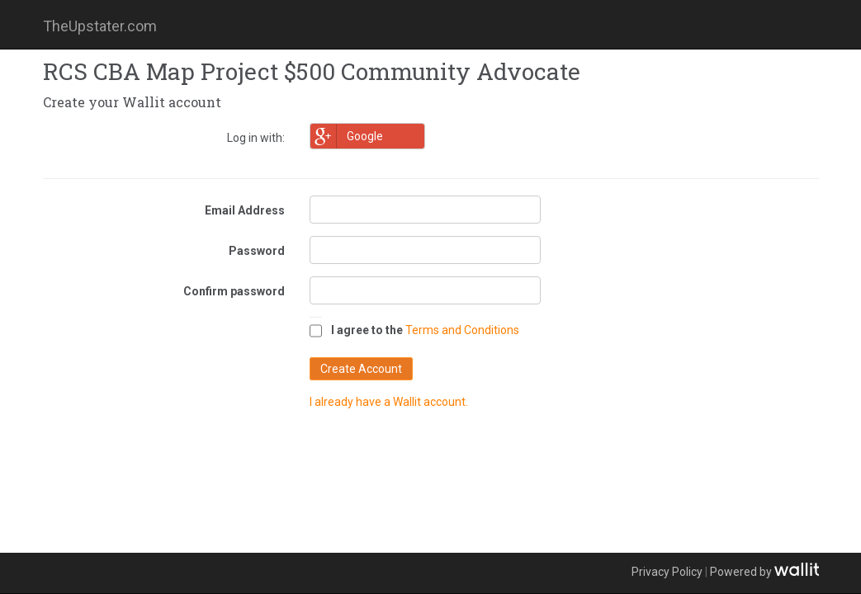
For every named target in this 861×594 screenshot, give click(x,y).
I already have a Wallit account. (389, 401)
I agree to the (367, 330)
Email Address (245, 210)
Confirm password (234, 291)
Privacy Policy (667, 571)
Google (346, 136)
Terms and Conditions (462, 330)
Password (257, 250)
